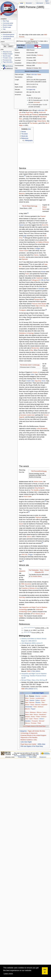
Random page (7, 27)
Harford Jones (38, 481)
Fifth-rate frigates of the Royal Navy (31, 746)
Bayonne (22, 193)
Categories (23, 731)
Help (4, 29)
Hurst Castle (28, 496)
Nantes (36, 255)
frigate (39, 74)
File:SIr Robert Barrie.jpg (29, 206)
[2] (46, 309)
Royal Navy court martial (28, 744)
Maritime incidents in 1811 (28, 740)
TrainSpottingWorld (8, 36)
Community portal (8, 23)
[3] (45, 501)
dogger (38, 248)
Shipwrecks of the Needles (28, 737)
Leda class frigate (26, 742)
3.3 (30, 632)
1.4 (32, 627)
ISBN (28, 671)
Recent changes (7, 25)
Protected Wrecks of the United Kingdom (33, 735)
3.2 (28, 632)
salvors (29, 536)
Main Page (6, 21)
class (30, 381)
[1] (24, 175)
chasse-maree (23, 250)
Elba (31, 350)
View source (39, 3)
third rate (24, 554)
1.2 (28, 627)
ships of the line (40, 306)
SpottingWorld (7, 38)
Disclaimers (43, 757)
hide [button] (29, 129)
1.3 (30, 627)
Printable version (7, 58)
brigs (25, 235)
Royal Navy (29, 112)
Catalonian (39, 278)
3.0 (25, 632)
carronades (37, 102)
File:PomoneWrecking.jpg (39, 471)
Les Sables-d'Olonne (42, 242)
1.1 (26, 627)
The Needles (34, 123)
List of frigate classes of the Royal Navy (34, 726)
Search (3, 41)
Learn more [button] (8, 973)
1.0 (25, 627)
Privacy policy (22, 757)
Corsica (35, 372)
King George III (39, 488)
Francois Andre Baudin (39, 303)
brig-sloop (38, 381)
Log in (46, 1)
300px (31, 39)
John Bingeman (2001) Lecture (31, 643)
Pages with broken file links (36, 731)
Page (21, 3)
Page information (8, 62)
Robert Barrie (41, 121)
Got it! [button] (44, 971)
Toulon (27, 274)
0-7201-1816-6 (35, 671)
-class (34, 74)
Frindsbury (40, 55)
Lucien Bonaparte (41, 428)
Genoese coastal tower (27, 415)
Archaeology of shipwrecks (28, 733)
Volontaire (41, 288)
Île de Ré (45, 225)
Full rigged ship (30, 89)
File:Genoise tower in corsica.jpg (29, 365)
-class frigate (38, 693)
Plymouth (25, 259)
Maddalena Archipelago (26, 333)
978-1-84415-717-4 (31, 689)
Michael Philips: (33, 680)
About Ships (32, 757)
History (48, 3)
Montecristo (35, 348)
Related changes (7, 53)
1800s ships (41, 744)
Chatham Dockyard (42, 63)
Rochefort (22, 257)
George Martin (38, 299)
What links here (7, 51)
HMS (26, 584)
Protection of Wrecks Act (29, 588)
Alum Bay (22, 597)
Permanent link (7, 60)
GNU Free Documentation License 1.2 (26, 755)
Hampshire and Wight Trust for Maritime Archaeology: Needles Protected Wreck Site (33, 676)
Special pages (7, 56)
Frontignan (22, 310)
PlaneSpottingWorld (8, 34)
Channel (42, 216)
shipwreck (22, 571)
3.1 (26, 632)
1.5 (34, 627)
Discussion (29, 3)
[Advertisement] (30, 22)
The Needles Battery (36, 576)
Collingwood (35, 280)
